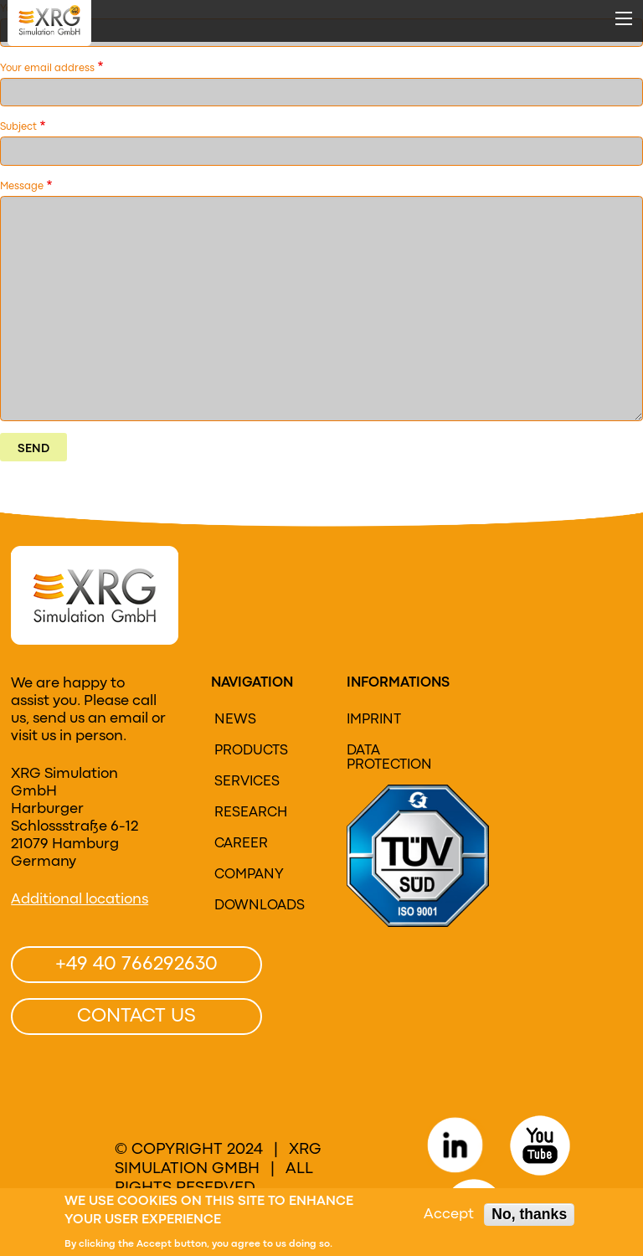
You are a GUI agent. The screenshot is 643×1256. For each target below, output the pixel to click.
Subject (18, 127)
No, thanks (529, 1215)
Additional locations (79, 899)
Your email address (47, 68)
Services (247, 782)
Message (22, 187)
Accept (449, 1215)
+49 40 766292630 (136, 964)
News (235, 720)
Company (249, 875)
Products (251, 751)
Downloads (259, 906)
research (250, 813)
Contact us (136, 1016)
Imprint (374, 720)
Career (241, 844)
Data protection (389, 758)
